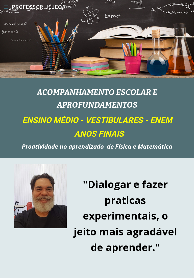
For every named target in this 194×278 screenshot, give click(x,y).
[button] (6, 7)
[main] (97, 118)
